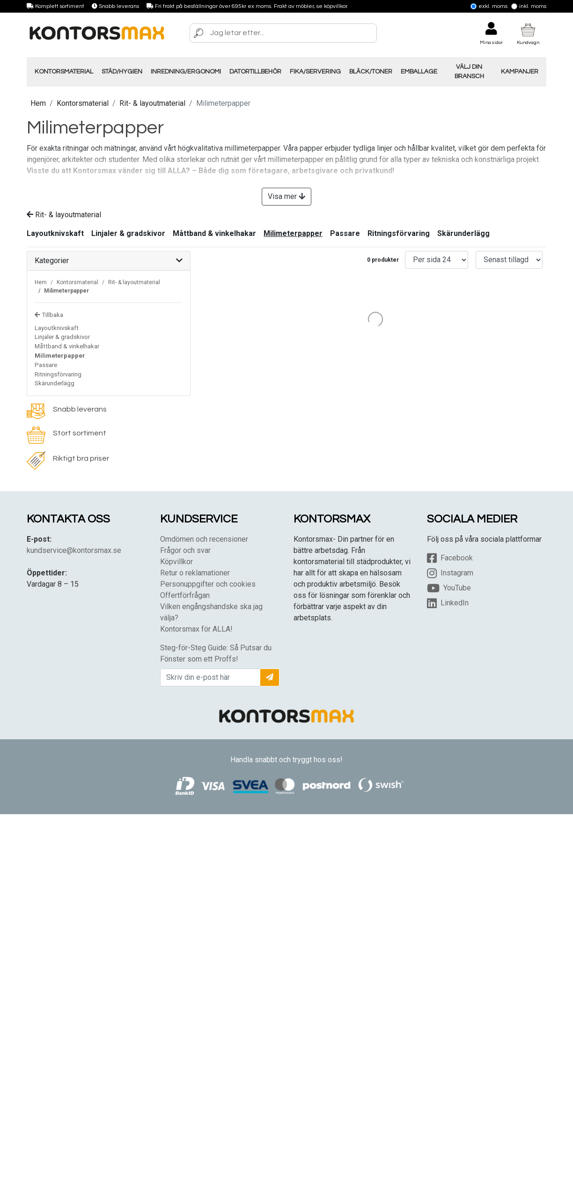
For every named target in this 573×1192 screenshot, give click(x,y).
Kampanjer (519, 71)
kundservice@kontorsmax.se (74, 550)
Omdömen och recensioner (204, 539)
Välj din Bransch (469, 72)
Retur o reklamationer (195, 572)
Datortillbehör (255, 71)
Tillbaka (49, 314)
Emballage (419, 71)
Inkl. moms (528, 6)
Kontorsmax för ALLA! (196, 629)
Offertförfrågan (185, 595)
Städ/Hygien (122, 71)
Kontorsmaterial (64, 71)
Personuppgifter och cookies (208, 584)
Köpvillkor (176, 561)
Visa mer (286, 196)
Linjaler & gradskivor (128, 233)
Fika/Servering (315, 71)
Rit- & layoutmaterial (152, 103)
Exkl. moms (488, 6)
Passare (345, 233)
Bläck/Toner (370, 71)
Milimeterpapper (293, 233)
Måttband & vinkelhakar (214, 233)
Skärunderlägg (463, 233)
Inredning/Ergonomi (186, 71)
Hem (38, 103)
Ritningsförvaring (398, 233)
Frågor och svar (185, 550)
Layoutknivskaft (55, 233)
